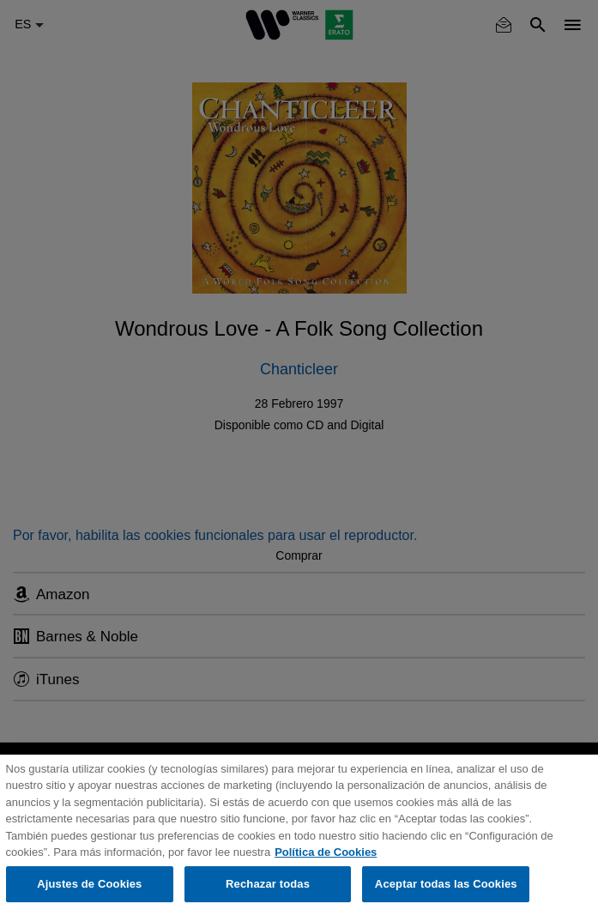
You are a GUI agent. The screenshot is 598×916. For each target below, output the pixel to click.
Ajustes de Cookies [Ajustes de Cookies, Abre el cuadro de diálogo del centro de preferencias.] (89, 883)
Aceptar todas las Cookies (446, 883)
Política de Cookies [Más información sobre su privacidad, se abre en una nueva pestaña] (326, 852)
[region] (299, 835)
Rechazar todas (268, 883)
